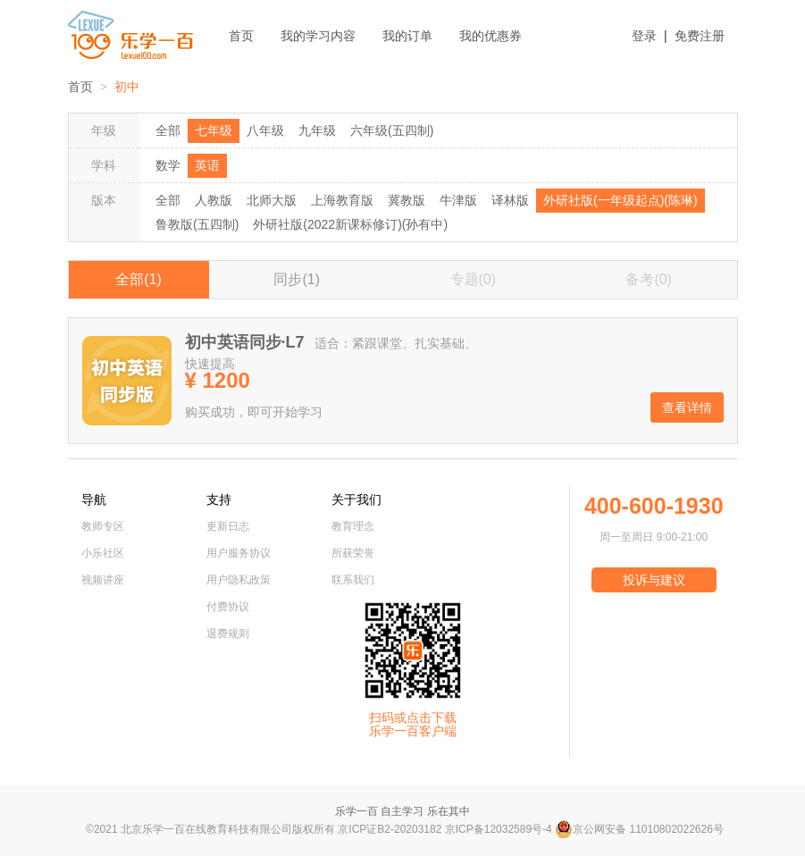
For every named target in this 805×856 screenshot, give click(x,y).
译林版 (510, 200)
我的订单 (407, 36)
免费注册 (700, 36)
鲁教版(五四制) (197, 224)
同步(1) (296, 279)
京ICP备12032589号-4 (498, 829)
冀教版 (406, 200)
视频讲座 (102, 580)
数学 (167, 165)
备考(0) (648, 279)
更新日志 (227, 526)
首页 (241, 36)
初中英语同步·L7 (245, 342)
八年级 (265, 130)
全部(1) (138, 279)
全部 (167, 130)
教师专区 (102, 526)
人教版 (213, 200)
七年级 (213, 130)
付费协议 (227, 606)
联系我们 (352, 580)
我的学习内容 (318, 36)
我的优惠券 (490, 36)
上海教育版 (342, 200)
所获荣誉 (352, 553)
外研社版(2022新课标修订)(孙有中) (350, 224)
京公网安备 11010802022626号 (639, 829)
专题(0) (473, 279)
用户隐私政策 (238, 580)
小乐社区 (102, 553)
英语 (207, 165)
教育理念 (352, 526)
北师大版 (272, 200)
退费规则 (227, 633)
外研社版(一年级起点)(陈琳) (620, 200)
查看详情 (687, 407)
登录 (644, 36)
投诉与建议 (654, 580)
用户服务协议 (238, 553)
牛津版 (458, 200)
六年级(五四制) (391, 130)
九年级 (317, 130)
